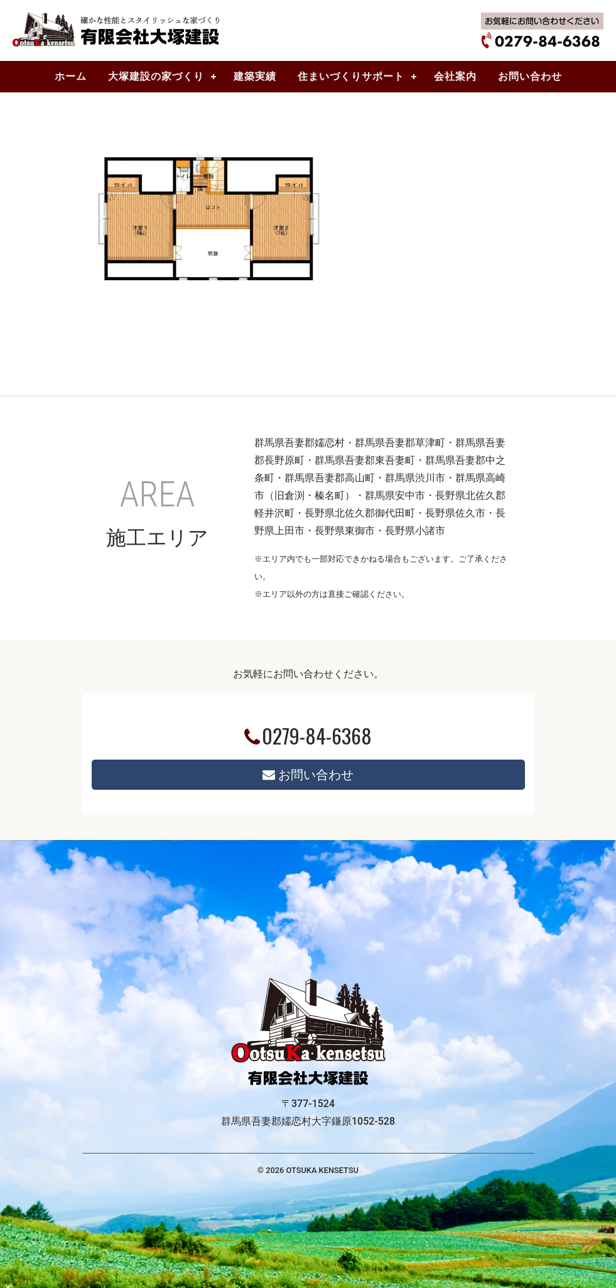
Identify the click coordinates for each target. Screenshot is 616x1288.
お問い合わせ (308, 774)
